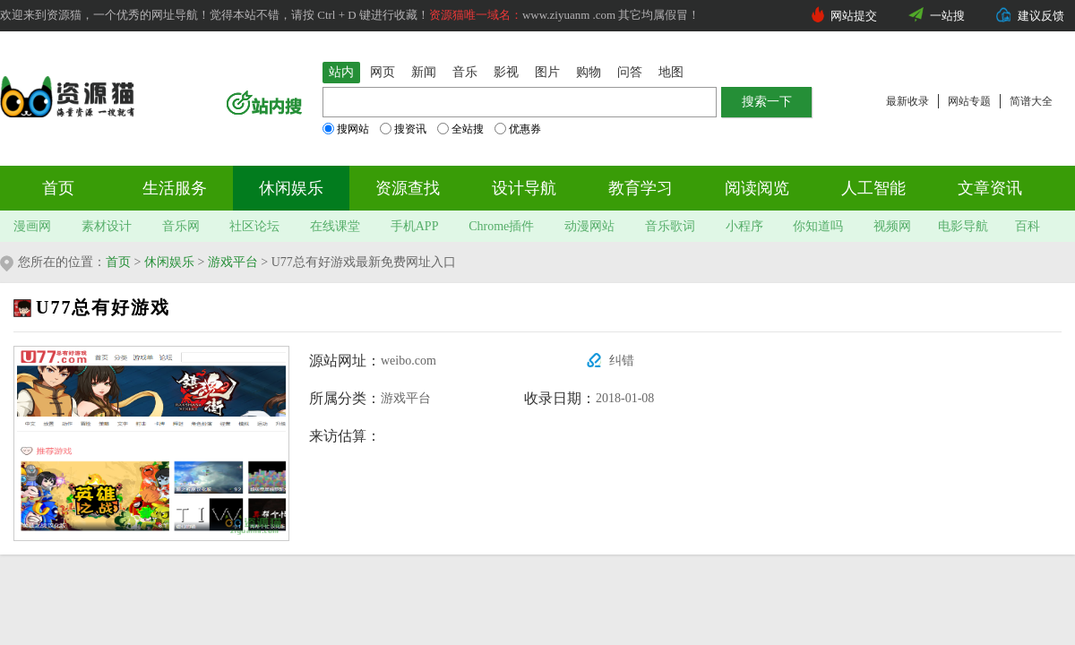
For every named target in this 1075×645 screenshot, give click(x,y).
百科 (1027, 226)
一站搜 (947, 15)
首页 (58, 188)
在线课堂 (335, 226)
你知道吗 (818, 226)
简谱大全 (1031, 101)
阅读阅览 (757, 188)
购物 (588, 72)
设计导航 (524, 188)
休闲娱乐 (291, 188)
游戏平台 (233, 262)
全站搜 (460, 129)
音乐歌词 (670, 226)
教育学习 (640, 188)
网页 (382, 72)
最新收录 (907, 101)
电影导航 (963, 226)
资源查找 (407, 188)
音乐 (464, 72)
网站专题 (969, 101)
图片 (547, 72)
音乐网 (181, 226)
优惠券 (517, 129)
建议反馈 (1041, 15)
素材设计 (107, 226)
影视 (506, 72)
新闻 (423, 72)
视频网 (892, 226)
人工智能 (873, 188)
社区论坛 (254, 226)
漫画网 (32, 226)
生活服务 (174, 188)
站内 (341, 72)
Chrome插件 (501, 226)
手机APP (415, 226)
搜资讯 (403, 129)
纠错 (621, 360)
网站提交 (853, 15)
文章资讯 (990, 188)
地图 (671, 72)
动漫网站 (589, 226)
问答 (629, 72)
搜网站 (345, 129)
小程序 (744, 226)
